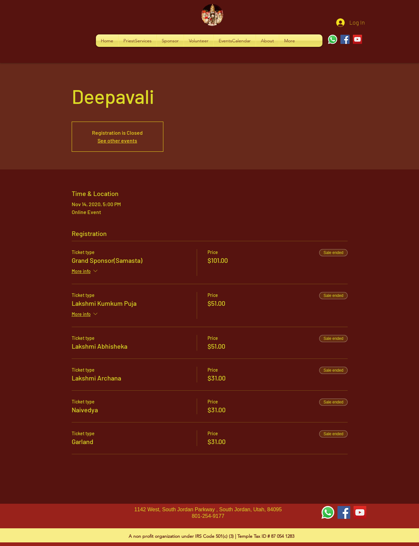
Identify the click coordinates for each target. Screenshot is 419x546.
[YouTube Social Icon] (360, 512)
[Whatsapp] (332, 39)
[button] (137, 40)
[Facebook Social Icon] (343, 512)
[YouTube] (357, 39)
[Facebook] (345, 39)
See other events (117, 140)
